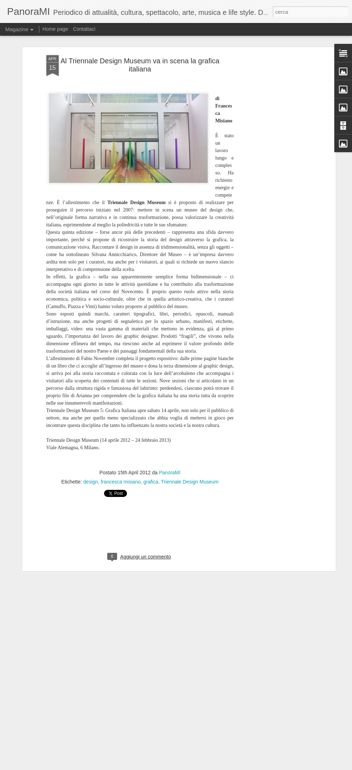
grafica (150, 453)
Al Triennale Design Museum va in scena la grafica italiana (139, 36)
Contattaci (84, 29)
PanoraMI (169, 443)
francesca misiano (121, 453)
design (90, 453)
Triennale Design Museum (190, 453)
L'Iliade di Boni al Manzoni (142, 762)
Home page (55, 29)
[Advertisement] (272, 138)
